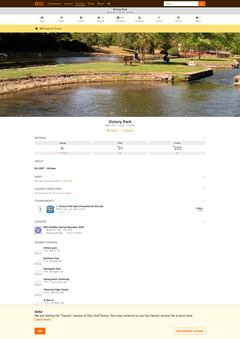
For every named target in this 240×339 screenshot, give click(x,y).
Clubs (91, 3)
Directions (112, 131)
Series (100, 3)
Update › (68, 193)
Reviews (120, 137)
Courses (80, 3)
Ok (40, 331)
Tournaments (54, 3)
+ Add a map (66, 181)
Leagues (68, 3)
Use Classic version (189, 331)
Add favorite (127, 131)
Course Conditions (120, 188)
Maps (120, 176)
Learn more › (43, 319)
